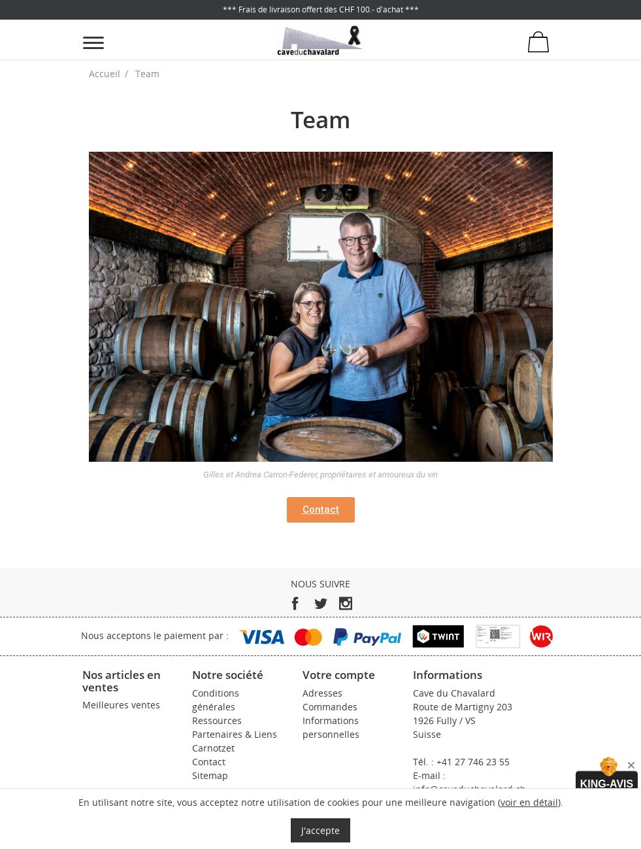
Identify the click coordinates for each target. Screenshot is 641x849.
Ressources (217, 720)
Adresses (322, 693)
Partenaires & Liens (234, 734)
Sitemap (210, 775)
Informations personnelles (331, 727)
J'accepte (320, 830)
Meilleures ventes (121, 705)
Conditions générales (215, 700)
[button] (321, 510)
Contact (208, 761)
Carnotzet (213, 748)
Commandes (330, 707)
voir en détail (529, 802)
